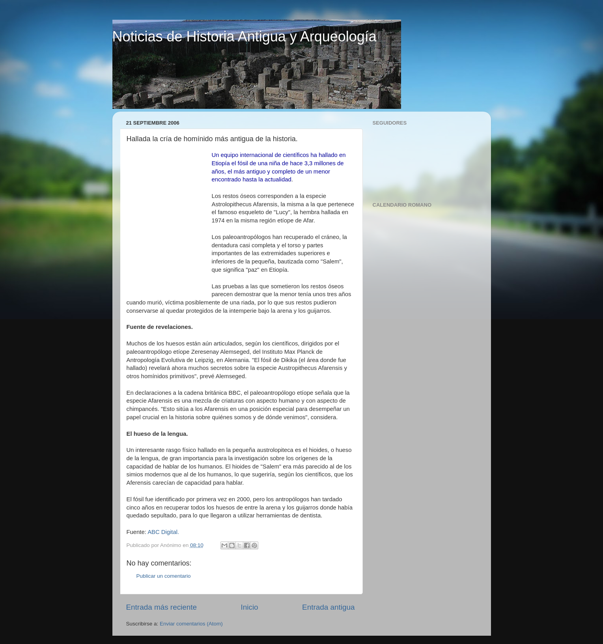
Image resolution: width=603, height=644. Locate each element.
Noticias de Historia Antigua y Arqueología (244, 36)
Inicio (249, 607)
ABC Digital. (163, 532)
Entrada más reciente (161, 607)
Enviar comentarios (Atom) (191, 624)
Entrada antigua (328, 607)
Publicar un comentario (163, 576)
